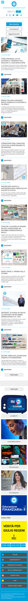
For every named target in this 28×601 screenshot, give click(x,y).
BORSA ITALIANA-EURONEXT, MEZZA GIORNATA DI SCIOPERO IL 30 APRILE (14, 102)
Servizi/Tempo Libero (12, 586)
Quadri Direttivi (11, 560)
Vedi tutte (14, 375)
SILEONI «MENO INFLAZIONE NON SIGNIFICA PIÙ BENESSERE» (13, 357)
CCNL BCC (15, 545)
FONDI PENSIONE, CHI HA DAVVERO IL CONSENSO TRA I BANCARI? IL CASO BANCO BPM (13, 61)
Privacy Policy (4, 595)
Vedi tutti (14, 389)
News (8, 55)
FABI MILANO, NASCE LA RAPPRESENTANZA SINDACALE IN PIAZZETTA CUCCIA (14, 188)
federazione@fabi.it (5, 596)
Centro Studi (10, 575)
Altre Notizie (14, 24)
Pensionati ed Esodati (12, 565)
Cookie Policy (10, 595)
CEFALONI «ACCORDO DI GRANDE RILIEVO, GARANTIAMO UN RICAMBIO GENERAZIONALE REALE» (13, 229)
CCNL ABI (5, 545)
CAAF (9, 581)
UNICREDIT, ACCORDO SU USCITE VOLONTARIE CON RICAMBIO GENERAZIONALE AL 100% (13, 315)
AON (23, 545)
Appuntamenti (14, 34)
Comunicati (14, 29)
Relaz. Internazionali (12, 570)
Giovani (9, 555)
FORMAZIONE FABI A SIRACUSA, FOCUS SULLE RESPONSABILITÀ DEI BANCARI (13, 145)
